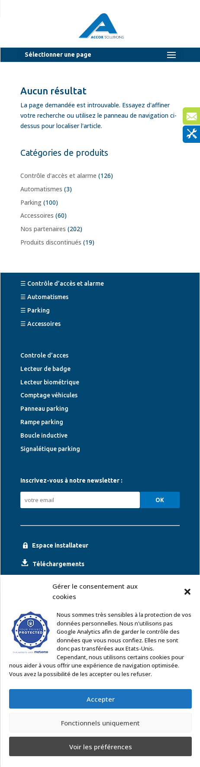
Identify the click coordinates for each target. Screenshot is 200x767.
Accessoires (37, 215)
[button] (187, 591)
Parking (31, 202)
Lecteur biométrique (49, 382)
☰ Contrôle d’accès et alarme (62, 283)
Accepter (101, 699)
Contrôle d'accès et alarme (58, 175)
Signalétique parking (50, 448)
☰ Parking (35, 310)
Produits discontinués (50, 242)
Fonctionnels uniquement (100, 723)
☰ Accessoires (40, 323)
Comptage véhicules (48, 395)
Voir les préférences (100, 746)
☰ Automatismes (44, 296)
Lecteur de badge (45, 368)
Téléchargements (58, 564)
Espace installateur (60, 545)
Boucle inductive (44, 435)
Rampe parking (41, 422)
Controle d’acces (44, 355)
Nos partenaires (43, 229)
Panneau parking (44, 408)
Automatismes (41, 189)
